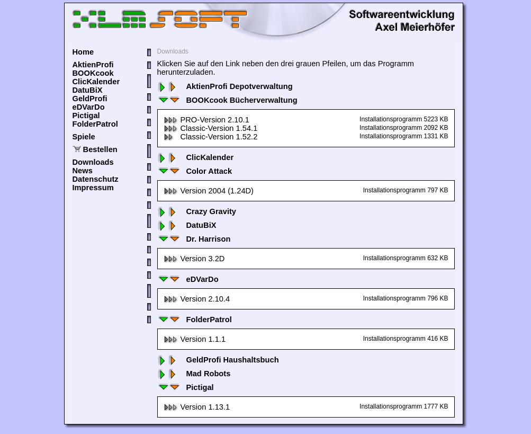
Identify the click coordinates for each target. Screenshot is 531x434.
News (83, 170)
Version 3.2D (194, 258)
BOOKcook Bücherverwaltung (227, 100)
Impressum (93, 187)
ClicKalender (96, 81)
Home (83, 52)
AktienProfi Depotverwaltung (225, 86)
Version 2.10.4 (197, 299)
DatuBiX (88, 90)
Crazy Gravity (197, 211)
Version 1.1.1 (195, 339)
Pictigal (86, 115)
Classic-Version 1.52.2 (211, 136)
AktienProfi (93, 64)
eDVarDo (89, 107)
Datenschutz (96, 179)
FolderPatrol (95, 124)
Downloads (93, 162)
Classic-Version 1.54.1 (211, 128)
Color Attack (194, 171)
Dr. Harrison (194, 239)
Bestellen (100, 149)
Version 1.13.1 (197, 407)
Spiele (84, 136)
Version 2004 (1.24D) (209, 191)
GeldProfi (90, 98)
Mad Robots (194, 373)
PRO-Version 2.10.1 (206, 120)
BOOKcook (93, 73)
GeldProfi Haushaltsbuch (218, 360)
